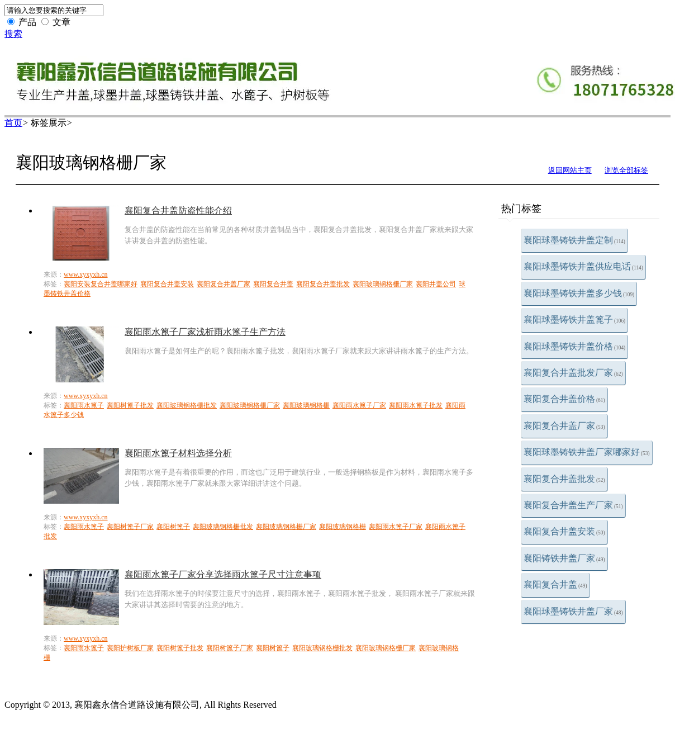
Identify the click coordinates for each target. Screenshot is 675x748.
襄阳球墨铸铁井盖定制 (574, 240)
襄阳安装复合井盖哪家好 (100, 284)
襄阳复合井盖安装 (564, 531)
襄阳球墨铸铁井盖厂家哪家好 (587, 452)
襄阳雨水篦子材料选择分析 (178, 453)
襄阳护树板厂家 (130, 648)
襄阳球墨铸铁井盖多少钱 (579, 293)
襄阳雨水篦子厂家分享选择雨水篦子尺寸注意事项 (223, 574)
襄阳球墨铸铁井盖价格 (574, 346)
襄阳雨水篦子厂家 (359, 405)
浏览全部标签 (626, 170)
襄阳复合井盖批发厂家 (573, 372)
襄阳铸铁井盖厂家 (564, 558)
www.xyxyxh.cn (86, 274)
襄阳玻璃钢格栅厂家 (383, 284)
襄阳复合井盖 (555, 584)
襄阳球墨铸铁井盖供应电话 (583, 266)
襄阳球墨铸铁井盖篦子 (574, 319)
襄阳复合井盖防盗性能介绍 (178, 210)
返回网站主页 (570, 170)
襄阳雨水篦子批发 (416, 405)
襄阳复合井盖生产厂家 (573, 505)
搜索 (13, 34)
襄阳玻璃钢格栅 (306, 405)
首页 (13, 122)
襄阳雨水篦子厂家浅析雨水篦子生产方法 (205, 332)
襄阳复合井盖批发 (564, 479)
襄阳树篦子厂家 (130, 527)
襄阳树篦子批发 (130, 405)
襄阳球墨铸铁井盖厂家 (573, 611)
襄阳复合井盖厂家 (564, 425)
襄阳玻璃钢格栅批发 (186, 405)
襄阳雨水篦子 (84, 405)
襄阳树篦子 (173, 527)
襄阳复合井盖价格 (564, 399)
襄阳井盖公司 (436, 284)
